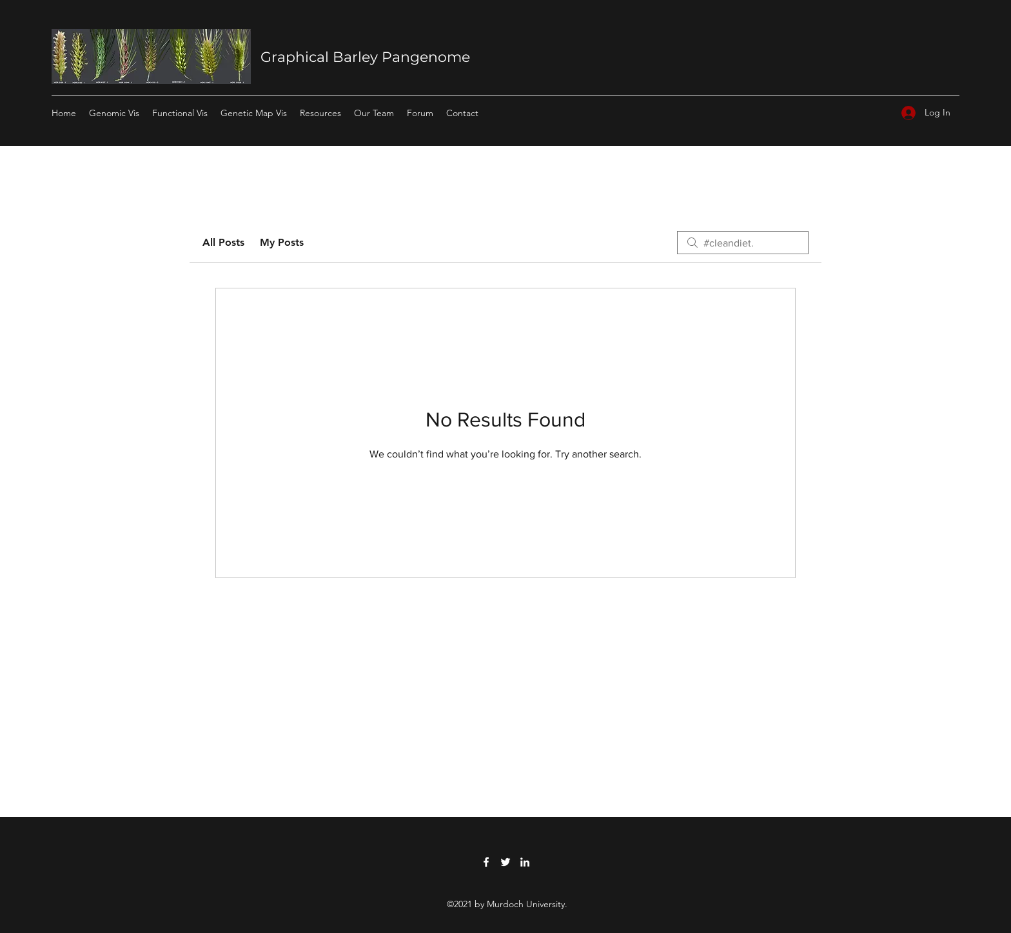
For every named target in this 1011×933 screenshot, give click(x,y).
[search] (743, 242)
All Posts (223, 242)
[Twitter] (505, 862)
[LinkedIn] (524, 862)
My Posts (282, 242)
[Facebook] (486, 862)
